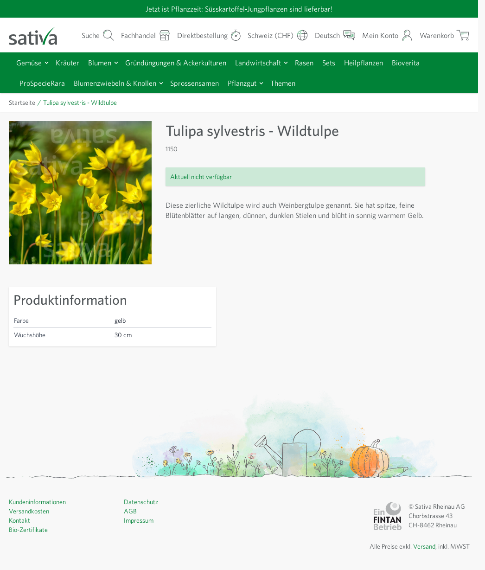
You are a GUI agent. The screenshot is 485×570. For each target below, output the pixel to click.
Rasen (304, 62)
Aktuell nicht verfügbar (201, 176)
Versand (424, 546)
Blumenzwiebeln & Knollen (115, 83)
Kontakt (19, 520)
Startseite (22, 102)
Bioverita (406, 62)
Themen (282, 83)
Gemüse (29, 62)
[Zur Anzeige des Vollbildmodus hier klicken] (80, 192)
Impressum (138, 520)
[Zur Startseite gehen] (39, 35)
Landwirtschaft (258, 62)
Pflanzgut (242, 83)
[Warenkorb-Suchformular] (98, 35)
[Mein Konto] (387, 35)
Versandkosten (29, 511)
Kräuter (67, 62)
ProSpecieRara (42, 83)
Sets (328, 62)
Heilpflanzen (363, 62)
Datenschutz (141, 502)
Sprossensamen (194, 83)
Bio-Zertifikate (28, 529)
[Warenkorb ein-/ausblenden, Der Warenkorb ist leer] (444, 35)
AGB (130, 511)
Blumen (99, 62)
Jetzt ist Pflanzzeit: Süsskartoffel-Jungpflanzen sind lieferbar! (239, 9)
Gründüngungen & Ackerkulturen (175, 62)
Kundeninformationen (37, 502)
